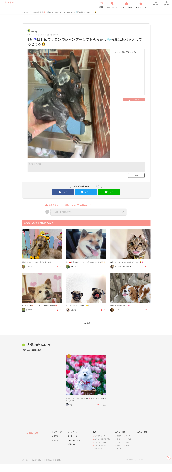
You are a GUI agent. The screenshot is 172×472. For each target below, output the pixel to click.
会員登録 (55, 444)
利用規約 (49, 468)
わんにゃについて (74, 448)
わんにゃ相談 (120, 440)
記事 (94, 440)
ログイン (55, 448)
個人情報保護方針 (37, 468)
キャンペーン (72, 440)
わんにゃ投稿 (142, 440)
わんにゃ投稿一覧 (38, 12)
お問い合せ (72, 452)
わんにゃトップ (26, 12)
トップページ (57, 440)
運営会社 (58, 468)
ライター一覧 (72, 444)
